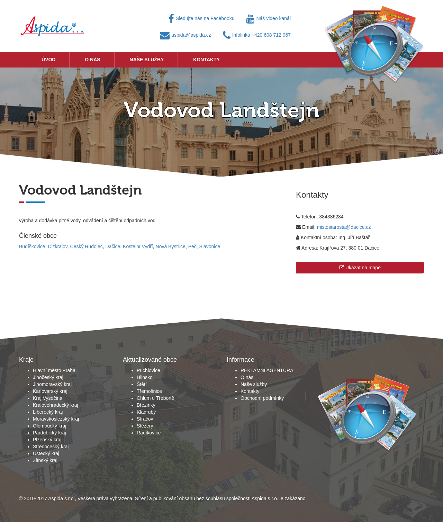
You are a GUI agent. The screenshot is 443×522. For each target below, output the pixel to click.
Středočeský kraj (51, 446)
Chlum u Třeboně (155, 398)
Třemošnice (149, 391)
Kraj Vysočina (47, 398)
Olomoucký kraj (49, 426)
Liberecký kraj (48, 412)
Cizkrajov (57, 246)
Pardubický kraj (49, 432)
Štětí (142, 384)
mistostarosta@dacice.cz (344, 227)
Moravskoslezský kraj (56, 419)
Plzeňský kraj (47, 439)
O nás (92, 59)
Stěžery (145, 426)
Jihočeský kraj (48, 377)
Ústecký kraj (46, 453)
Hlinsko (145, 377)
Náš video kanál (268, 18)
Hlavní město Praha (54, 370)
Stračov (145, 419)
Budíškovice (32, 246)
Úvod (48, 59)
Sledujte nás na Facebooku (202, 18)
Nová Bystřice (171, 246)
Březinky (146, 405)
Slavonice (209, 246)
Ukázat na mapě (360, 267)
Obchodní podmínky (262, 398)
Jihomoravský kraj (52, 384)
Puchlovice (148, 370)
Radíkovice (149, 432)
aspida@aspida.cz (185, 35)
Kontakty (206, 59)
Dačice (113, 246)
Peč (192, 246)
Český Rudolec (86, 246)
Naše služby (147, 59)
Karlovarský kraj (50, 391)
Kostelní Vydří (138, 246)
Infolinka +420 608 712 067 (257, 35)
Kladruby (146, 412)
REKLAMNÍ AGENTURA (267, 370)
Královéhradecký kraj (55, 405)
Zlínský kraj (45, 460)
